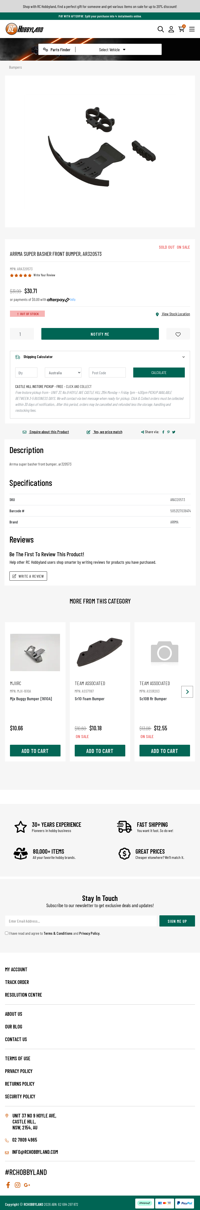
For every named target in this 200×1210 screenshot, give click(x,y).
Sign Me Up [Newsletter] (177, 921)
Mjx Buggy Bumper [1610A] (35, 690)
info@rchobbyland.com (31, 1152)
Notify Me (100, 333)
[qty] (26, 372)
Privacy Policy (89, 933)
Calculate (159, 372)
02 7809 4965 (21, 1140)
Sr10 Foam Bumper (100, 690)
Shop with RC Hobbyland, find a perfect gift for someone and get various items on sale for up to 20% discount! (100, 6)
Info (72, 299)
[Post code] (107, 372)
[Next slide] (187, 692)
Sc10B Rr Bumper (164, 690)
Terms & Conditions (58, 933)
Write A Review (28, 576)
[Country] (63, 372)
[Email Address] (81, 921)
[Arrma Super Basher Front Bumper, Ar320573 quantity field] (22, 334)
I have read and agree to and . (52, 933)
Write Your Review (44, 275)
